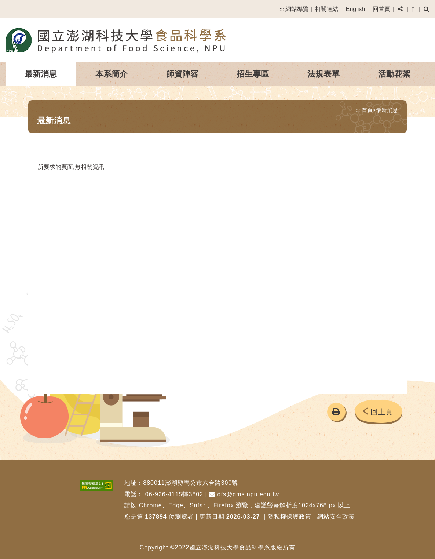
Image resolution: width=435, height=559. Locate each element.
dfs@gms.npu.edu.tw (244, 494)
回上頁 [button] (381, 412)
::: (282, 9)
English (355, 9)
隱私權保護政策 (289, 516)
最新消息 (41, 74)
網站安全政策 (336, 516)
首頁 (367, 110)
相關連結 (326, 9)
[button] (400, 9)
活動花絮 (394, 74)
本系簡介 (111, 74)
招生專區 (253, 74)
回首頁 (381, 9)
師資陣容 (182, 74)
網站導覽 (297, 9)
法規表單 (323, 74)
